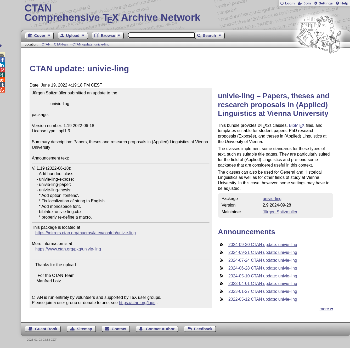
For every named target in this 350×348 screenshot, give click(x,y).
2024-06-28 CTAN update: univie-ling (262, 268)
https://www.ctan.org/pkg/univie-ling (68, 249)
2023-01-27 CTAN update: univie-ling (262, 291)
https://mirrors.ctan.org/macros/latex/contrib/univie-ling (85, 233)
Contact (119, 329)
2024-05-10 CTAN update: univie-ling (262, 276)
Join (307, 3)
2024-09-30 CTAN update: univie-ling (262, 244)
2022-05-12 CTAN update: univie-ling (262, 299)
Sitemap (84, 329)
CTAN (46, 44)
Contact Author (160, 329)
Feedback (203, 329)
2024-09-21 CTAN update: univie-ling (262, 252)
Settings (326, 3)
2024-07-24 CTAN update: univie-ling (262, 260)
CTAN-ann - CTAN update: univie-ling (81, 44)
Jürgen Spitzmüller (280, 212)
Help (344, 3)
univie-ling (272, 198)
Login (290, 3)
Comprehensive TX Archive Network (186, 13)
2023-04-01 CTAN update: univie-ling (262, 283)
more (324, 309)
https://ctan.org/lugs (137, 302)
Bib (296, 125)
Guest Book (46, 329)
